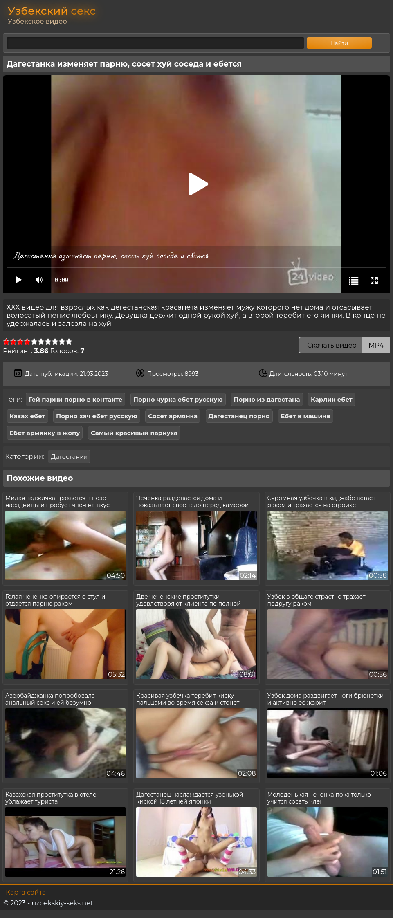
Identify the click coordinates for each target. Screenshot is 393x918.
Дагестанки (69, 456)
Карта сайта (26, 892)
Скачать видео (344, 345)
